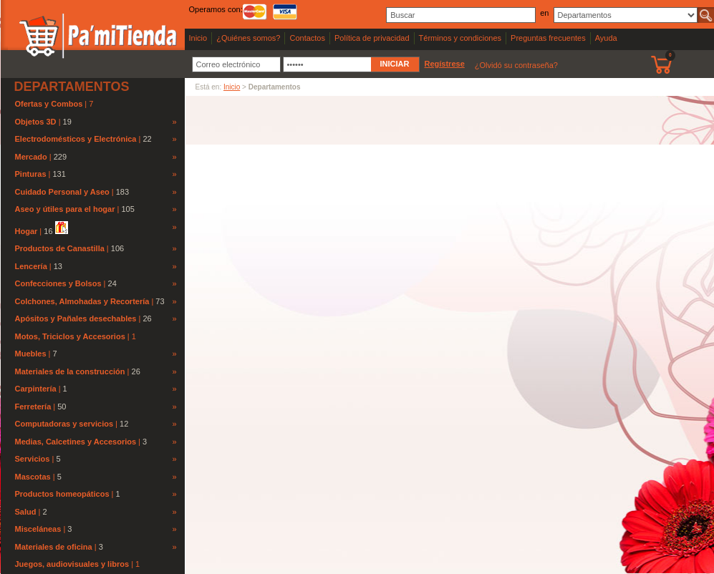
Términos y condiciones (460, 38)
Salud (26, 511)
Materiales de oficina (53, 547)
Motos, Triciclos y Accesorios (71, 336)
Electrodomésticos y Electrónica (76, 139)
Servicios (32, 458)
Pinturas (31, 174)
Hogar (26, 231)
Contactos (307, 38)
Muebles (31, 353)
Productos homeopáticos (62, 494)
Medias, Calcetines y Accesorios (76, 441)
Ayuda (606, 38)
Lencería (31, 266)
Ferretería (33, 406)
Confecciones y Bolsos (58, 283)
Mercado (31, 156)
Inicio (198, 38)
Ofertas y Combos (50, 103)
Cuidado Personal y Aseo (62, 192)
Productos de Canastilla (60, 248)
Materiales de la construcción (70, 371)
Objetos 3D (36, 121)
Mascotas (33, 476)
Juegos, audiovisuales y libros (73, 564)
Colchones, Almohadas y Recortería (82, 301)
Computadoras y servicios (64, 423)
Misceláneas (38, 529)
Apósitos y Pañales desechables (76, 318)
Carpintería (36, 388)
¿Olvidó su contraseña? (516, 65)
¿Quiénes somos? (248, 38)
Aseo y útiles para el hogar (65, 209)
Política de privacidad (372, 38)
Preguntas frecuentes (548, 38)
